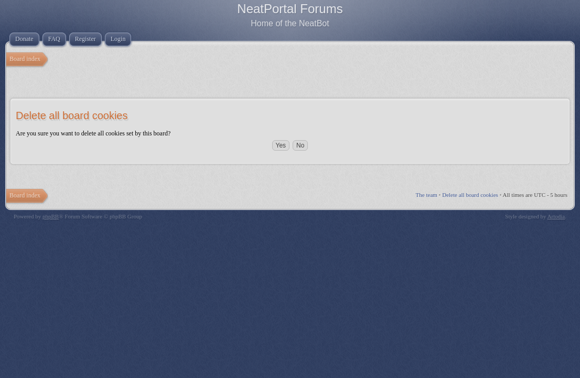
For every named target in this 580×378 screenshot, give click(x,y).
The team (426, 195)
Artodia (556, 216)
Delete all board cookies (470, 195)
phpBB (50, 216)
